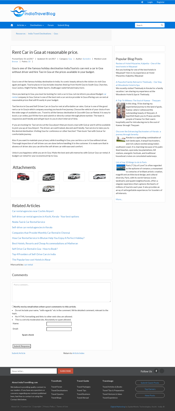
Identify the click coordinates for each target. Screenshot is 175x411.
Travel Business (83, 394)
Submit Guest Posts (150, 382)
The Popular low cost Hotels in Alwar (31, 259)
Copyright (37, 406)
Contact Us (26, 406)
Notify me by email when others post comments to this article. (45, 306)
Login (150, 2)
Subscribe (65, 371)
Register (161, 2)
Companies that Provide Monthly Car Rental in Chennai (41, 232)
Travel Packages (84, 387)
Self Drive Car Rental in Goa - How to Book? (35, 248)
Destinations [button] (37, 25)
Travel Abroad (83, 398)
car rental (28, 264)
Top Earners (150, 389)
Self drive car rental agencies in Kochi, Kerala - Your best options (45, 216)
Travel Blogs (56, 398)
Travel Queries (57, 394)
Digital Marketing (118, 406)
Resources (21, 33)
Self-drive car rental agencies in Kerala (32, 227)
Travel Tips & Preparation (113, 390)
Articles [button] (21, 25)
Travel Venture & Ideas (112, 394)
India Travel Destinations (39, 33)
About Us (15, 406)
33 (29, 61)
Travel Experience (110, 398)
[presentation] (58, 337)
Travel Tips (81, 390)
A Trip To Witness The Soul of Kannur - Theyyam (138, 100)
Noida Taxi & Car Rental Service (28, 221)
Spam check (28, 334)
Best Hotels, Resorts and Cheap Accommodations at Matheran (45, 243)
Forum (51, 25)
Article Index (78, 353)
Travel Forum (56, 387)
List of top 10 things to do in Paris (131, 162)
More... (119, 199)
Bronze (15, 61)
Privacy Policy (49, 406)
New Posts (150, 395)
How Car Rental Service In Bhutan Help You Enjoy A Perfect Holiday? (48, 237)
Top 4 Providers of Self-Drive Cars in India (34, 254)
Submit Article (18, 353)
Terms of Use (62, 406)
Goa (56, 33)
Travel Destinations (59, 390)
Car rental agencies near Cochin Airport (33, 211)
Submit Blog (63, 25)
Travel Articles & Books (112, 387)
